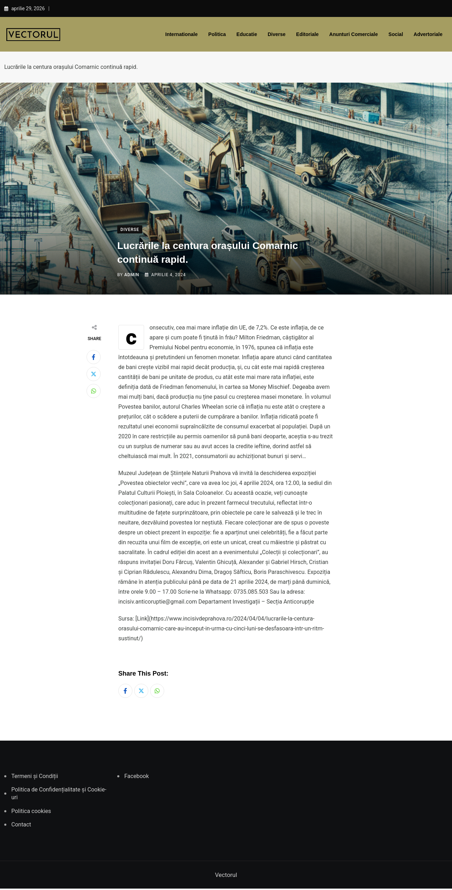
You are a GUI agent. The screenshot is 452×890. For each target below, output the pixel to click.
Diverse (277, 34)
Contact (21, 826)
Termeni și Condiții (34, 777)
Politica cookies (31, 812)
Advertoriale (428, 34)
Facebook (136, 777)
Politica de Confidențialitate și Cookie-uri (58, 795)
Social (395, 34)
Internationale (181, 34)
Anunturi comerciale (353, 34)
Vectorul (226, 876)
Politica (217, 34)
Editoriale (307, 34)
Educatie (247, 34)
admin (131, 274)
